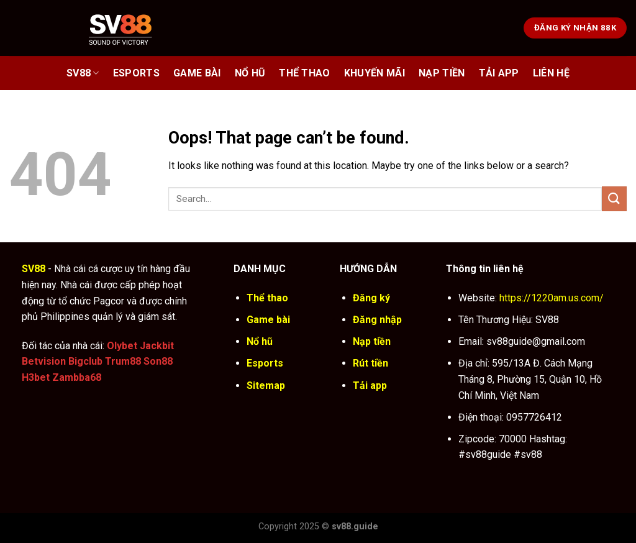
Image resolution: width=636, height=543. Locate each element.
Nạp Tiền (442, 73)
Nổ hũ (250, 73)
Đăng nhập (377, 320)
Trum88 (123, 361)
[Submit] (614, 198)
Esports (136, 73)
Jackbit (157, 346)
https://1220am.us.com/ (551, 298)
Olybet (122, 346)
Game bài (197, 73)
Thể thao (304, 73)
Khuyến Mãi (374, 73)
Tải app (370, 385)
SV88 (82, 73)
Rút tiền (370, 363)
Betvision (44, 361)
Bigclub (85, 361)
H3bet (36, 377)
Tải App (499, 73)
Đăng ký (371, 298)
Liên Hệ (551, 73)
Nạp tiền (372, 341)
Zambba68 (76, 377)
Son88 (158, 361)
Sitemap (266, 385)
